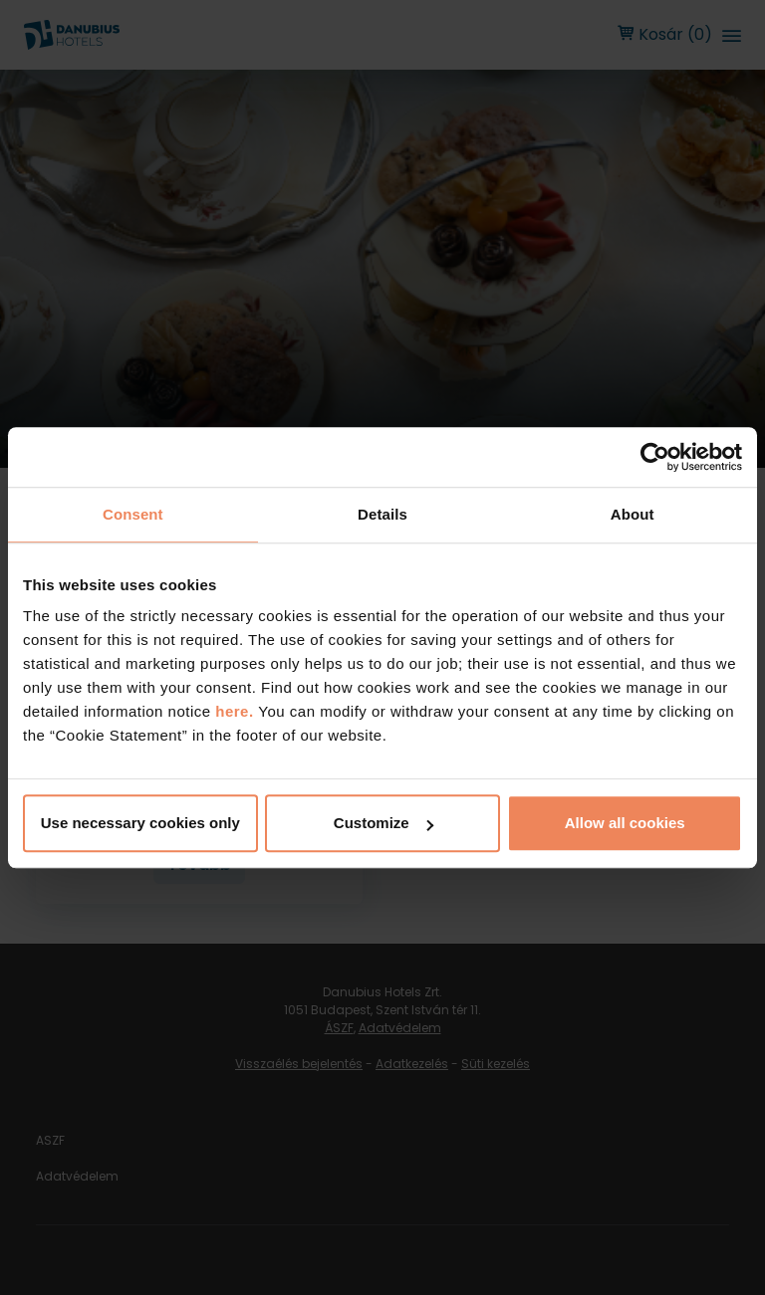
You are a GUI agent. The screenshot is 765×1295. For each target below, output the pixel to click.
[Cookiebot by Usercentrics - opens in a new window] (655, 457)
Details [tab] (382, 514)
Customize (383, 822)
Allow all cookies (625, 822)
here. (236, 711)
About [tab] (632, 514)
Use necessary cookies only (140, 822)
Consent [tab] (133, 514)
